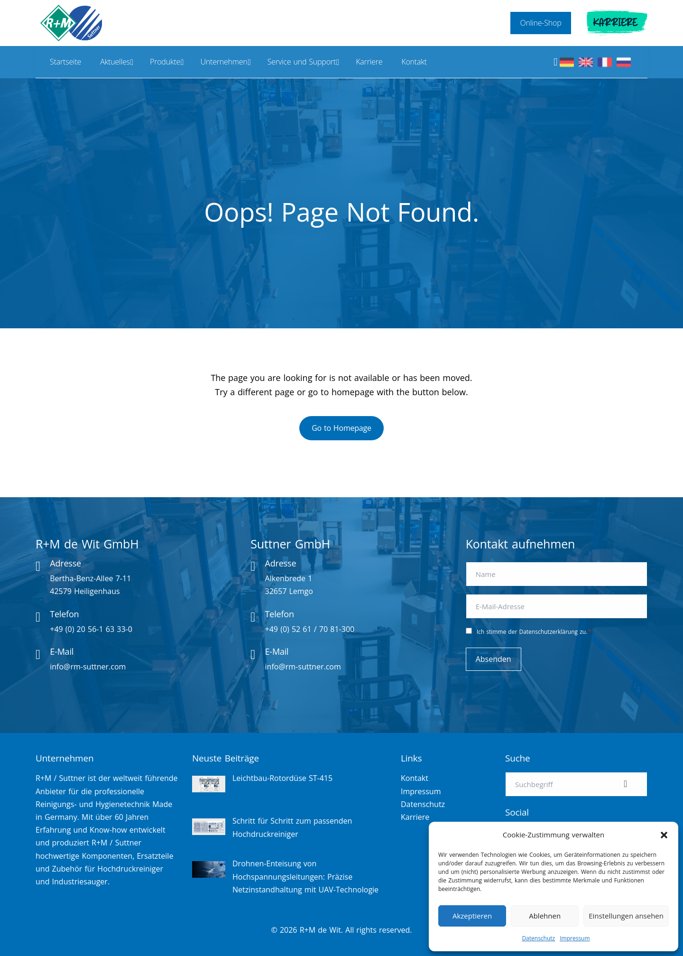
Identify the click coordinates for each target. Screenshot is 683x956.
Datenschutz (538, 938)
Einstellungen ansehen (626, 915)
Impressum (575, 938)
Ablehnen (545, 915)
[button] (664, 835)
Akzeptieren (472, 915)
